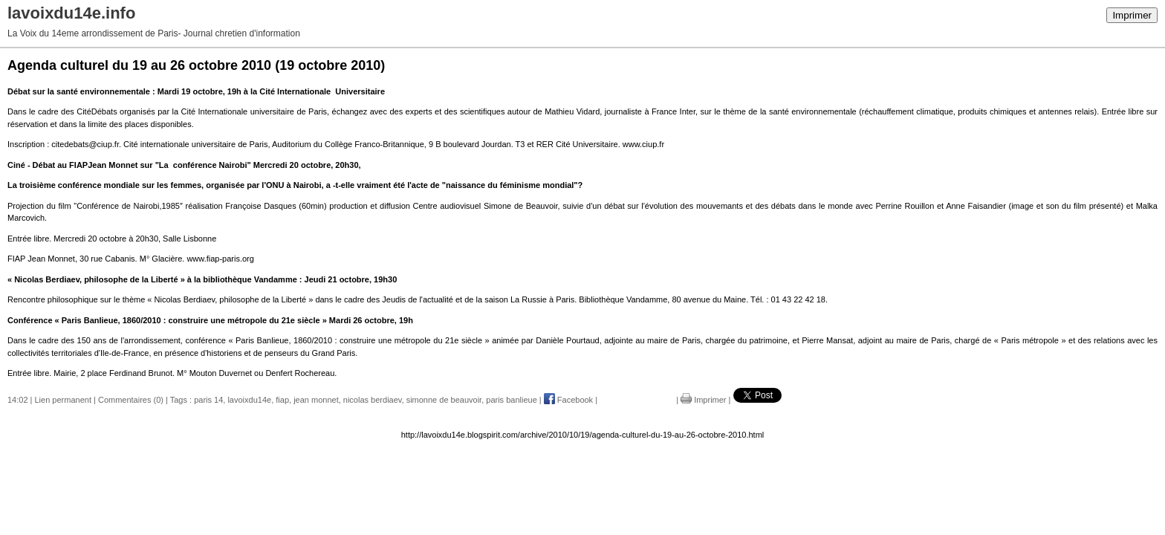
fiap (282, 399)
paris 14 (208, 399)
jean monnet (316, 399)
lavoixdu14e (249, 399)
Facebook (568, 399)
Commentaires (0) (130, 399)
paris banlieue (511, 399)
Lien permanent (63, 399)
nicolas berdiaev (372, 399)
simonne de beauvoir (444, 399)
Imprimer (1132, 15)
